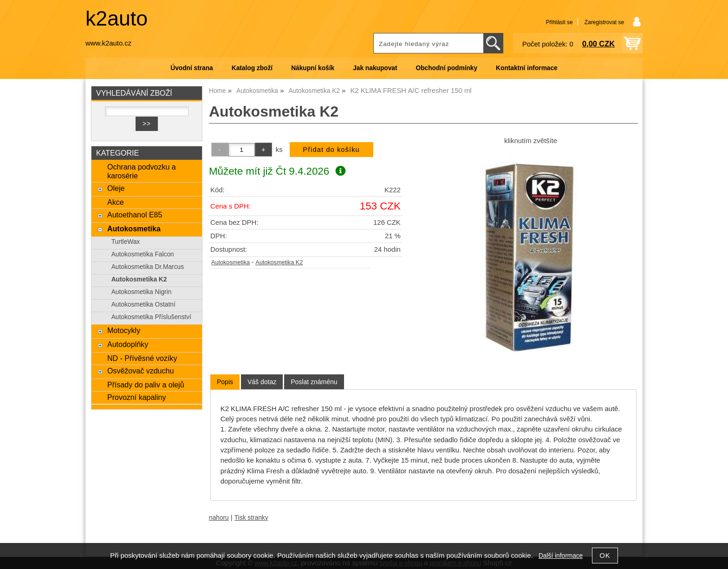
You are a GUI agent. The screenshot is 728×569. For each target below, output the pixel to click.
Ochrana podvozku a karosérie (141, 171)
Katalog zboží (252, 68)
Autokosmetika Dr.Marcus (147, 266)
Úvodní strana (191, 68)
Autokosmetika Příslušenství (151, 317)
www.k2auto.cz (108, 43)
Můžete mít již (277, 171)
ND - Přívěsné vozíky (142, 358)
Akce (115, 202)
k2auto (116, 18)
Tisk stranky (251, 517)
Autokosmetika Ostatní (143, 304)
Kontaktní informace (527, 68)
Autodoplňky (127, 344)
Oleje (115, 188)
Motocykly (123, 330)
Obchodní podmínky (446, 68)
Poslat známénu (314, 382)
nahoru (219, 517)
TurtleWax (125, 241)
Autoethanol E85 (134, 214)
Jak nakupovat (375, 68)
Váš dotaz (261, 382)
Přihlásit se (559, 22)
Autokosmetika (230, 262)
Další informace (561, 555)
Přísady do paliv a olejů (145, 384)
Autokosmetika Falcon (142, 254)
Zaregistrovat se (604, 22)
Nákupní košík (312, 68)
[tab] (225, 382)
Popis (225, 382)
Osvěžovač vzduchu (140, 370)
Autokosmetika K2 (279, 262)
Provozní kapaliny (136, 397)
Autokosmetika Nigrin (141, 291)
